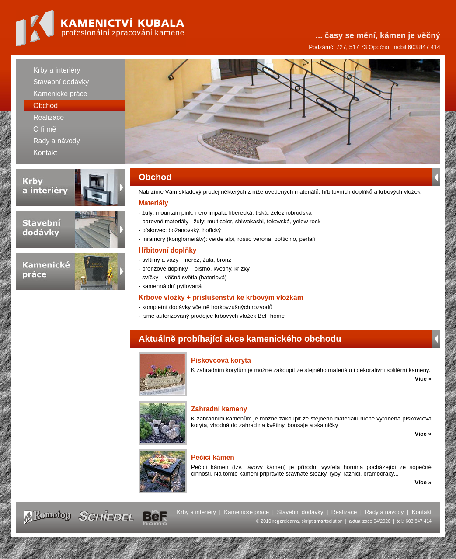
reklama (285, 521)
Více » (423, 378)
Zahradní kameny (219, 409)
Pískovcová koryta (221, 360)
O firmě (44, 129)
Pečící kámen (212, 457)
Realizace (48, 117)
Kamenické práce (60, 93)
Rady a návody (56, 141)
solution (328, 521)
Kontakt (45, 152)
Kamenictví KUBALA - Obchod (101, 28)
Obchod (45, 105)
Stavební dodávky (61, 82)
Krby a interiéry (56, 70)
